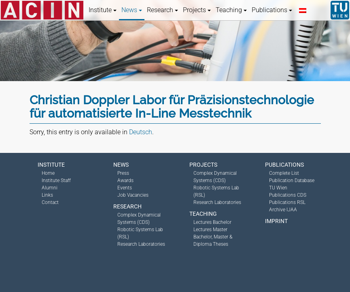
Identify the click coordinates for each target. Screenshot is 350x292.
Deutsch (140, 132)
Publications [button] (272, 10)
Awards (125, 180)
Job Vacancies (132, 195)
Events (124, 188)
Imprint (276, 221)
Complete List (284, 173)
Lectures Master (210, 229)
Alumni (49, 188)
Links (47, 195)
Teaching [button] (231, 10)
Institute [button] (103, 10)
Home (48, 173)
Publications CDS (287, 195)
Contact (50, 202)
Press (123, 173)
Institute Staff (56, 180)
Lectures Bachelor (212, 222)
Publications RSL (287, 202)
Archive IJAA (283, 210)
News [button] (131, 10)
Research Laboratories (141, 244)
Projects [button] (197, 10)
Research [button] (162, 10)
